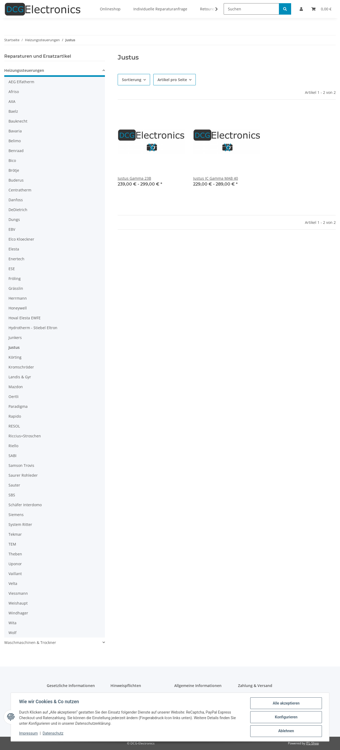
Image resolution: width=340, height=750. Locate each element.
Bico (12, 160)
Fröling (14, 278)
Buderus (16, 180)
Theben (15, 553)
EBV (11, 229)
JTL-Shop (312, 743)
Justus (14, 347)
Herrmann (17, 298)
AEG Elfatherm (21, 81)
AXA (11, 101)
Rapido (14, 416)
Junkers (15, 337)
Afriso (13, 91)
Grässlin (15, 288)
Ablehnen (286, 731)
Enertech (16, 258)
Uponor (15, 563)
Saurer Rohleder (23, 475)
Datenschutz (53, 733)
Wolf (12, 632)
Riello (13, 445)
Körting (15, 357)
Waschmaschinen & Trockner (30, 642)
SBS (11, 494)
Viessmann (18, 593)
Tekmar (15, 534)
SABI (12, 455)
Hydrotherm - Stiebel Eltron (32, 327)
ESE (11, 268)
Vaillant (15, 573)
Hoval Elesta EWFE (24, 317)
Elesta (13, 249)
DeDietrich (17, 209)
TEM (12, 544)
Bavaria (15, 130)
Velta (12, 583)
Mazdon (15, 386)
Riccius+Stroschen (24, 435)
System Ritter (20, 524)
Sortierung (131, 79)
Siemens (16, 514)
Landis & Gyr (19, 376)
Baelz (13, 111)
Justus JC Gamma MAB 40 (215, 178)
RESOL (14, 426)
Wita (12, 622)
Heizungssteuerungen (24, 70)
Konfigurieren (285, 717)
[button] (54, 71)
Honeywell (17, 308)
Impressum (28, 733)
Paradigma (18, 406)
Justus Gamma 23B (134, 178)
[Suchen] (251, 9)
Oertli (13, 396)
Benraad (16, 150)
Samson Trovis (21, 465)
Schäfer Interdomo (25, 504)
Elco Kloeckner (21, 239)
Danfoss (15, 199)
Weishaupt (18, 603)
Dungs (14, 219)
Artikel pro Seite (172, 79)
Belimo (14, 140)
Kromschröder (21, 367)
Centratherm (19, 189)
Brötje (13, 170)
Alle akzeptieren (285, 703)
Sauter (14, 485)
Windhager (18, 612)
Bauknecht (17, 121)
